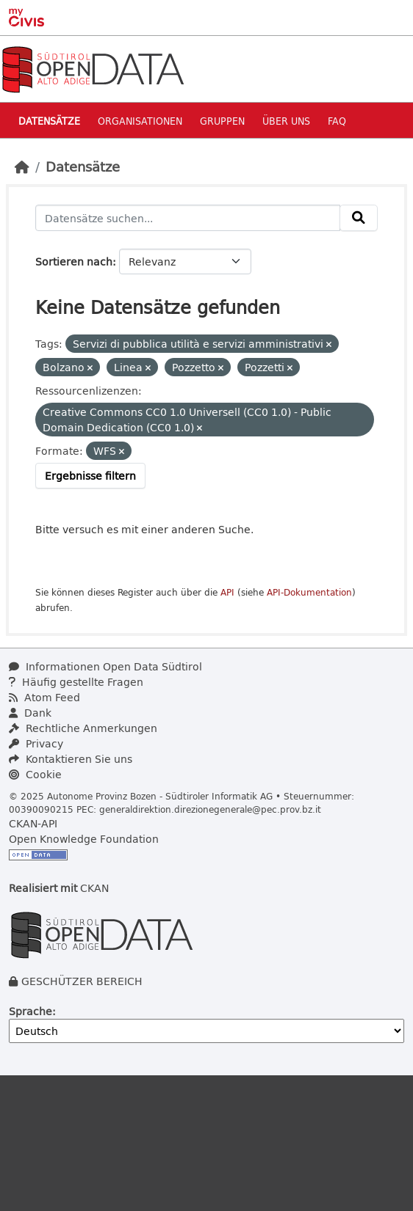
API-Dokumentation (309, 592)
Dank (30, 712)
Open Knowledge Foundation (84, 838)
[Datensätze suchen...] (187, 218)
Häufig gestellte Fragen (76, 681)
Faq (337, 120)
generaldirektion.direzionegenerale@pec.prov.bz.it (210, 809)
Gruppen (222, 120)
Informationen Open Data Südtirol (105, 666)
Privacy (36, 743)
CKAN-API (33, 823)
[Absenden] (359, 218)
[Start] (22, 166)
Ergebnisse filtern (90, 475)
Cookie (35, 774)
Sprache (30, 1011)
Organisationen (140, 120)
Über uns (286, 120)
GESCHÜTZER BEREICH (82, 981)
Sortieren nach (73, 261)
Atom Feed (44, 697)
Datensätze (49, 120)
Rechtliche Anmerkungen (83, 728)
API (227, 592)
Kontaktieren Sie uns (70, 759)
